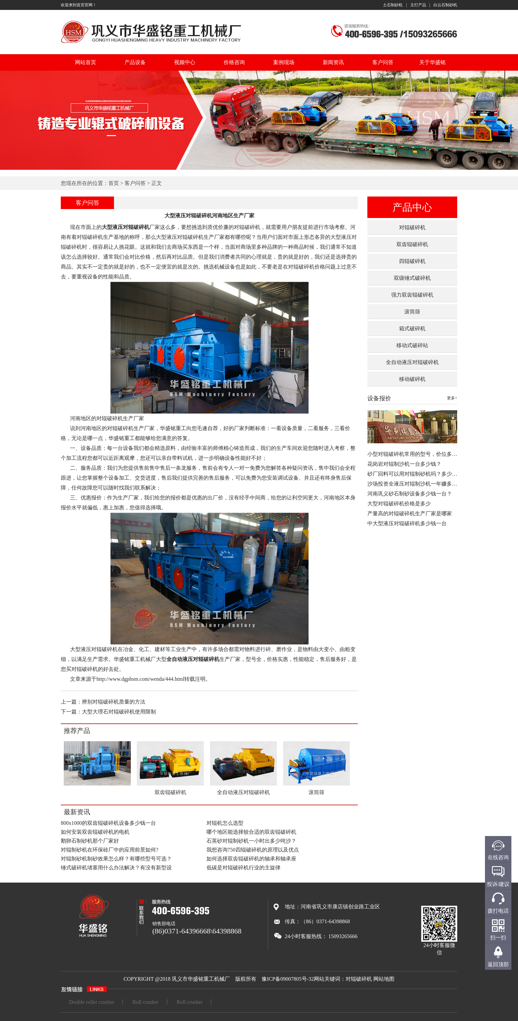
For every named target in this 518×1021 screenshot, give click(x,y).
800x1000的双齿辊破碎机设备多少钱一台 (108, 823)
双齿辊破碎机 (412, 244)
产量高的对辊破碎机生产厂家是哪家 (409, 513)
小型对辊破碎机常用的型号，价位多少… (414, 454)
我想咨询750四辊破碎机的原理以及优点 (252, 850)
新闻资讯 (333, 62)
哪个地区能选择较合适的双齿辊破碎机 (251, 832)
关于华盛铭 (432, 62)
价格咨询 (234, 62)
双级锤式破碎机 (412, 278)
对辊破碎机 (412, 227)
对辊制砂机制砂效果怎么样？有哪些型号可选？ (116, 858)
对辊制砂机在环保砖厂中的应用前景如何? (109, 850)
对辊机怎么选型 (224, 823)
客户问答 (382, 62)
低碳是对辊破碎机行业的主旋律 (243, 867)
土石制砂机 (393, 5)
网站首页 (85, 62)
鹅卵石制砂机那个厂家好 (90, 841)
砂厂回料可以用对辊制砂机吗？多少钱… (414, 474)
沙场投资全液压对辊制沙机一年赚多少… (414, 484)
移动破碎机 (412, 379)
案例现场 (283, 62)
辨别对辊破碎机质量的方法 (113, 702)
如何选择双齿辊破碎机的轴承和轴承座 (251, 858)
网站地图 (383, 979)
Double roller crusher (91, 1002)
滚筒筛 (412, 311)
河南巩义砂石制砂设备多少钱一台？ (409, 493)
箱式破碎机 (412, 328)
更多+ (452, 398)
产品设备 (135, 62)
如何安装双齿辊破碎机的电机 (95, 832)
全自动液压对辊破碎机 (412, 362)
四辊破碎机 (412, 261)
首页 (113, 183)
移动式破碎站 (412, 345)
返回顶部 (498, 964)
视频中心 (184, 62)
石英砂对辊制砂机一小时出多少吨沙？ (251, 841)
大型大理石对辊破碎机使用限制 (119, 711)
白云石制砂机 (445, 5)
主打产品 (418, 5)
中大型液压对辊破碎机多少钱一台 (407, 523)
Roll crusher (145, 1002)
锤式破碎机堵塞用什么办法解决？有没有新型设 (116, 867)
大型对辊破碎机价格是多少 (399, 503)
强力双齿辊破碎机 (412, 295)
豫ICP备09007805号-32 (288, 979)
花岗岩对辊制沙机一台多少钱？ (404, 464)
